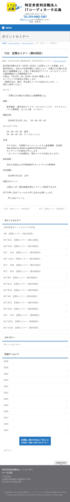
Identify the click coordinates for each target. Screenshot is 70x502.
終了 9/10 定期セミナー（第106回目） (23, 271)
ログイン (8, 450)
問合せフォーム (26, 20)
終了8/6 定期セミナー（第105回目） (21, 277)
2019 (6, 405)
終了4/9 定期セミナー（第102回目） (21, 296)
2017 (6, 417)
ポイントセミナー (60, 61)
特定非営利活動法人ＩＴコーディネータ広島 (31, 492)
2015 (6, 430)
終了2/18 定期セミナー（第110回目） (22, 246)
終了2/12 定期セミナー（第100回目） (22, 309)
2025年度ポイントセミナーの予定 (19, 227)
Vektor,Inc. (49, 495)
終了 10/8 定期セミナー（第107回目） (23, 265)
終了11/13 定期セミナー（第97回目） (22, 327)
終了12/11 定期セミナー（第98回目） (22, 321)
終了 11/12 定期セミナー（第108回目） (23, 259)
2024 (6, 374)
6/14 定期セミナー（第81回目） (16, 209)
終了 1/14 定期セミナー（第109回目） (23, 252)
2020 (6, 399)
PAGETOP (61, 463)
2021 (6, 392)
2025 (6, 367)
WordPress (21, 495)
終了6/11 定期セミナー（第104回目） (22, 284)
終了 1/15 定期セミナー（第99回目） (22, 315)
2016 (6, 424)
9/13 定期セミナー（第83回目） (53, 209)
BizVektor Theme (35, 495)
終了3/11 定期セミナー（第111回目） (22, 240)
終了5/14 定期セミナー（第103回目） (22, 290)
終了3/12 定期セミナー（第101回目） (22, 302)
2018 (6, 411)
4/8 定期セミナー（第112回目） (19, 233)
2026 (6, 361)
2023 (6, 380)
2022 (6, 386)
